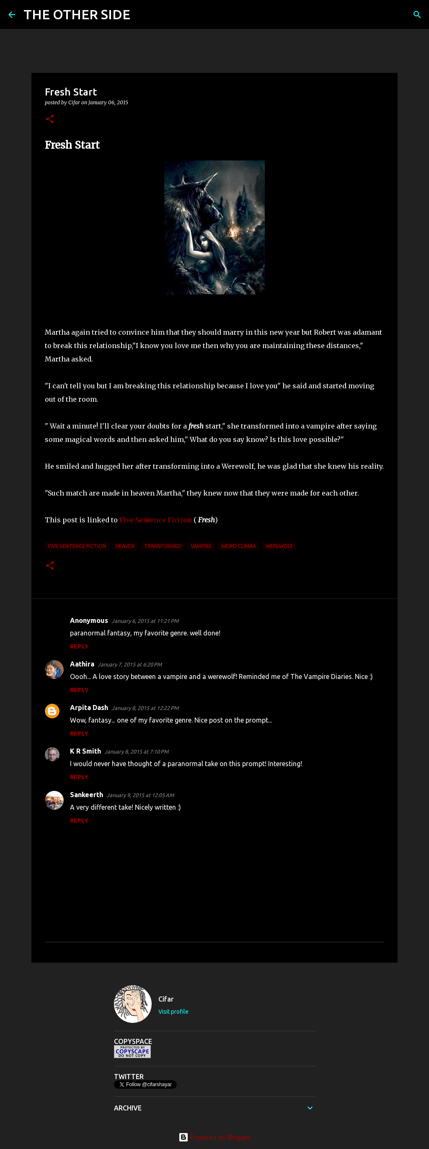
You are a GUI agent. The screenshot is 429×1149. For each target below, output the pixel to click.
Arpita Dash (89, 707)
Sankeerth (86, 794)
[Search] (142, 15)
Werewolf (279, 546)
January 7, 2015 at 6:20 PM (130, 664)
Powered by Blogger (214, 1137)
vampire (201, 546)
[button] (50, 119)
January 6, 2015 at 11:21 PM (144, 621)
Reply (79, 646)
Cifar (165, 999)
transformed (162, 546)
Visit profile (173, 1011)
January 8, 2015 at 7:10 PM (136, 751)
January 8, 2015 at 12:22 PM (144, 708)
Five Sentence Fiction (156, 520)
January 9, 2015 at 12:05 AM (140, 795)
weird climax (238, 546)
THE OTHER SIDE (76, 14)
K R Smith (85, 751)
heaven (125, 546)
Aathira (82, 664)
